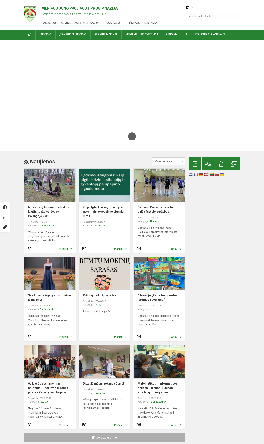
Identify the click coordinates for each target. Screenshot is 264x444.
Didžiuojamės (47, 225)
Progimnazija (112, 22)
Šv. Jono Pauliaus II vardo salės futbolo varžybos (155, 209)
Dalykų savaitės (158, 401)
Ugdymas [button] (45, 34)
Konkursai (100, 393)
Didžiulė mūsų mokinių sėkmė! (103, 383)
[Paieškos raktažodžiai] (213, 16)
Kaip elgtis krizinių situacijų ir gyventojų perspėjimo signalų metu (103, 211)
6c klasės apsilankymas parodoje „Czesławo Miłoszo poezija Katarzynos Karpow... (48, 388)
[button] (215, 8)
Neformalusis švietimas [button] (141, 34)
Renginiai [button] (172, 34)
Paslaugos (49, 22)
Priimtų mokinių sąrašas (99, 295)
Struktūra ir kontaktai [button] (210, 34)
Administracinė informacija (80, 22)
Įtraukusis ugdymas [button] (73, 34)
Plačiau (63, 248)
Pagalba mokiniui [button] (106, 34)
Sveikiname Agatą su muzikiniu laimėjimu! (49, 298)
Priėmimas (133, 22)
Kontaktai (151, 22)
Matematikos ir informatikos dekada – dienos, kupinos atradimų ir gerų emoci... (157, 388)
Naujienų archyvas (107, 437)
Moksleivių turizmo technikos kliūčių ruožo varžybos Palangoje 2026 (48, 211)
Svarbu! (99, 305)
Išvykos (154, 309)
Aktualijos (100, 225)
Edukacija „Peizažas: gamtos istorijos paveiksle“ (157, 298)
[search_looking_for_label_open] (236, 16)
